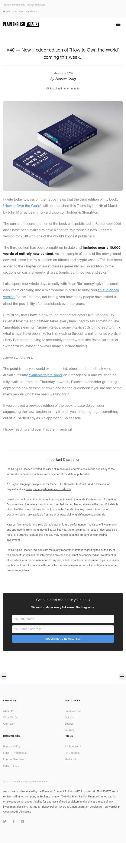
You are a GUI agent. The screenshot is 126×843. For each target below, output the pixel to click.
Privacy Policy (49, 807)
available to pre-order (45, 374)
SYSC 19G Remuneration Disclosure (81, 807)
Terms (33, 807)
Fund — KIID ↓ (11, 746)
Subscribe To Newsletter (63, 638)
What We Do (10, 717)
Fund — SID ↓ (11, 765)
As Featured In (73, 746)
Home (6, 11)
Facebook (31, 11)
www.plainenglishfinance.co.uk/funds (48, 489)
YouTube (70, 730)
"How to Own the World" (22, 205)
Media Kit (70, 759)
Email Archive (73, 711)
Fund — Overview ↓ (14, 759)
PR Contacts (72, 753)
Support (69, 723)
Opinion (69, 717)
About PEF (9, 711)
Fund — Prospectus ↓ (15, 753)
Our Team (18, 11)
